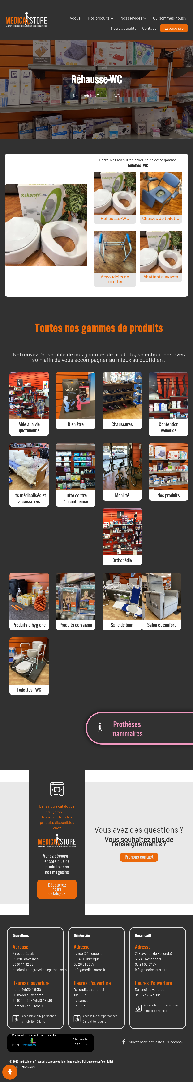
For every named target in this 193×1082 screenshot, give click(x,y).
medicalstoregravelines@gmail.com (40, 970)
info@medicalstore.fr (89, 970)
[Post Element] (115, 198)
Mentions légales (71, 1061)
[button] (112, 18)
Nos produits (83, 95)
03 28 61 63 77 (84, 964)
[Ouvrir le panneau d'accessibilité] (9, 1072)
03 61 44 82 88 (23, 964)
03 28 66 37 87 (145, 964)
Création (22, 1067)
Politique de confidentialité (97, 1061)
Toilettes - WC (108, 95)
